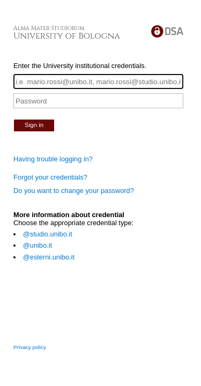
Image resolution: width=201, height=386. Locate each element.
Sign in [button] (34, 125)
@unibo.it (37, 245)
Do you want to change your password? (73, 191)
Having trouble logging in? (53, 159)
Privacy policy (29, 347)
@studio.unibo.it (47, 234)
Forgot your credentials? (50, 177)
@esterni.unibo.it (49, 257)
